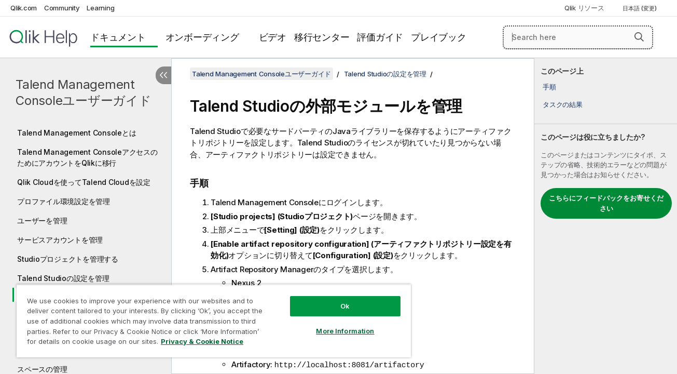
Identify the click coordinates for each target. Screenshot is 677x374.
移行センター (322, 37)
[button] (639, 37)
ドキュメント (118, 37)
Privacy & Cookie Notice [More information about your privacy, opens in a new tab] (202, 341)
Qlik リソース (584, 8)
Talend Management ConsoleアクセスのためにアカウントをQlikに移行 (87, 157)
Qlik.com (23, 8)
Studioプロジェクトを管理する (67, 259)
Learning (100, 8)
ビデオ (272, 37)
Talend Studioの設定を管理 (63, 278)
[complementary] (605, 216)
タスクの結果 (563, 104)
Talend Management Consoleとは (76, 132)
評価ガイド (380, 37)
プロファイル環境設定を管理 (63, 201)
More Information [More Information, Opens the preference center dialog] (344, 331)
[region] (213, 320)
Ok (344, 306)
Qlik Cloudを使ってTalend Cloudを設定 (83, 182)
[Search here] (578, 37)
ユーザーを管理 (42, 220)
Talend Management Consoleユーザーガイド (83, 92)
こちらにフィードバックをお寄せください (606, 203)
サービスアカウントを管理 (60, 239)
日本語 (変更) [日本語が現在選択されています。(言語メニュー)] (640, 8)
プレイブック (438, 37)
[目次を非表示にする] (163, 75)
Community (62, 8)
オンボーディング (202, 37)
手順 (549, 87)
